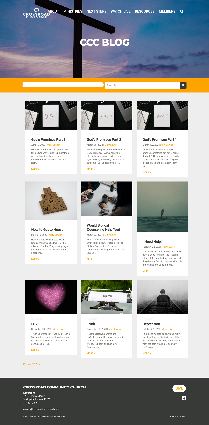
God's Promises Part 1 (160, 140)
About (53, 11)
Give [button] (179, 388)
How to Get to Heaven (48, 230)
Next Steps (96, 11)
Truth (91, 324)
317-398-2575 (30, 402)
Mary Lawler (53, 144)
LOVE (35, 324)
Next (38, 364)
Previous (27, 364)
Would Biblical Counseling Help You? (103, 227)
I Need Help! (152, 242)
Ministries (72, 11)
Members (167, 11)
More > (35, 169)
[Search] (142, 85)
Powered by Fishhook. (178, 416)
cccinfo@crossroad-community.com (41, 409)
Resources (144, 11)
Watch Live (120, 11)
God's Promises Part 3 (48, 140)
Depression (151, 324)
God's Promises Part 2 (104, 140)
